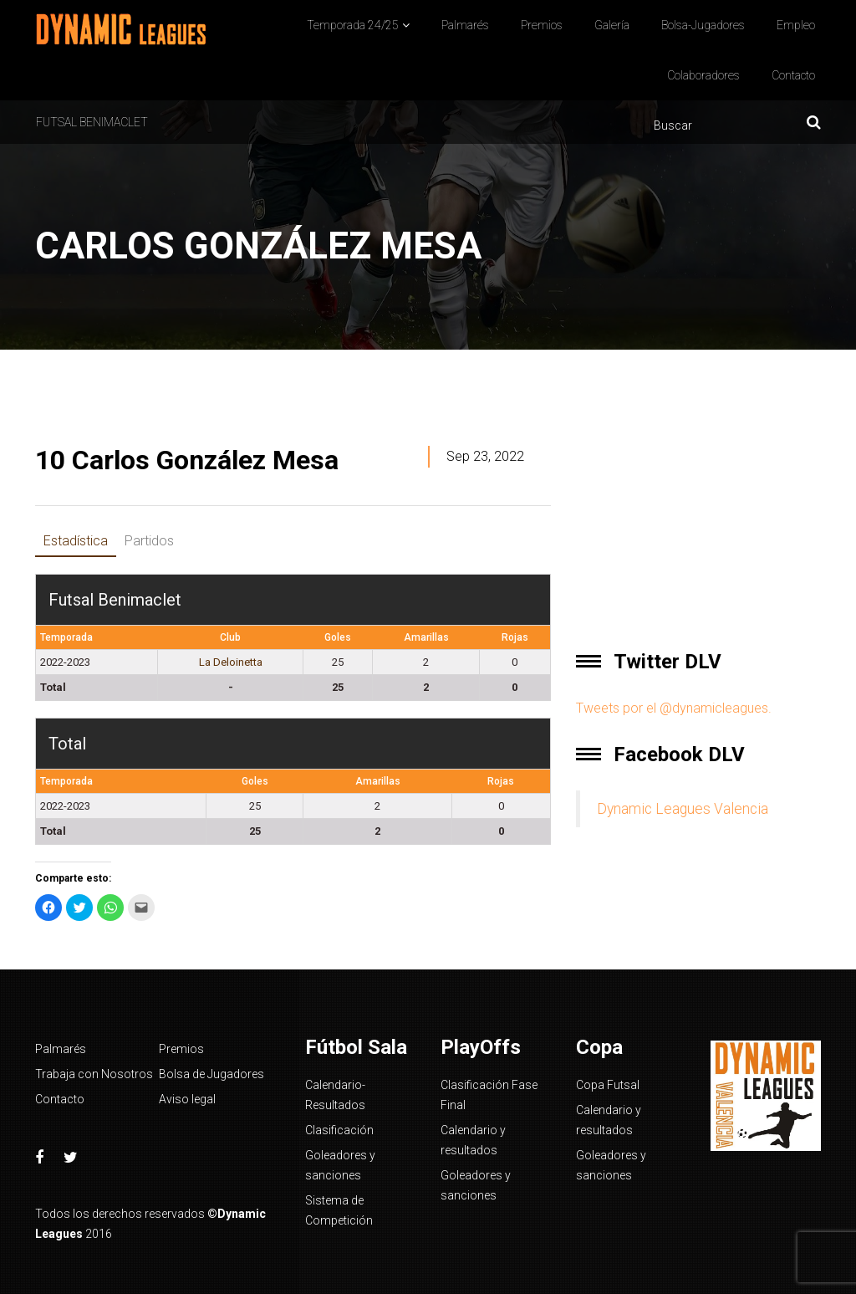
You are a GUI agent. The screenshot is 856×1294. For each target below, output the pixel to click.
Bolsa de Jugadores (211, 1074)
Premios (542, 25)
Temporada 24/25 (353, 25)
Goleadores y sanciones (340, 1165)
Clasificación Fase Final (489, 1095)
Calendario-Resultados (335, 1095)
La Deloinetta (230, 662)
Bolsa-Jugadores (703, 25)
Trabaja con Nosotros (94, 1074)
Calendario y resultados (473, 1140)
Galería (611, 25)
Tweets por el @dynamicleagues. (674, 708)
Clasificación (339, 1130)
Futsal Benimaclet (92, 122)
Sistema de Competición (339, 1210)
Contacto (793, 75)
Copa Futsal (607, 1085)
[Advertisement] (698, 521)
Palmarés (465, 25)
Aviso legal (187, 1099)
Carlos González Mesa (187, 460)
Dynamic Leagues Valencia (682, 808)
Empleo (796, 25)
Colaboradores (703, 75)
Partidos (149, 541)
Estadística (75, 541)
